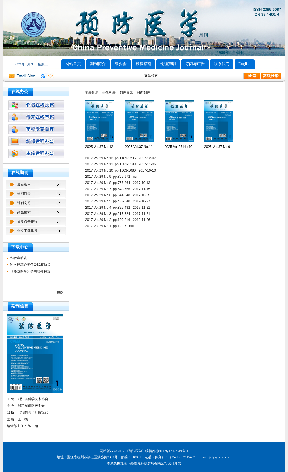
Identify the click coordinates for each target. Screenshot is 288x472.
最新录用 (24, 184)
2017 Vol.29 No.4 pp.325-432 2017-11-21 (117, 207)
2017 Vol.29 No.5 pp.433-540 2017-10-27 (117, 201)
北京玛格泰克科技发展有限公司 (144, 463)
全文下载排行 (27, 231)
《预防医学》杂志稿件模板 (30, 271)
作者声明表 (18, 258)
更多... (61, 292)
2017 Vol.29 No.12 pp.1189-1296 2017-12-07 (120, 158)
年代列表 (109, 93)
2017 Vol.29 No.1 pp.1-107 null (109, 226)
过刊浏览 (24, 203)
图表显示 (91, 93)
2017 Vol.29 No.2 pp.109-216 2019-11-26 (117, 220)
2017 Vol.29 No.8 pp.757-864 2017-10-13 (117, 183)
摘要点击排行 (27, 222)
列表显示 (126, 93)
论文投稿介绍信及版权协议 (30, 265)
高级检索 (24, 212)
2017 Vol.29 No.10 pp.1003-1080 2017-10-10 (120, 170)
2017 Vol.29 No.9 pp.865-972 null (111, 177)
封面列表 (143, 93)
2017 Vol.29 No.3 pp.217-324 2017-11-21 (117, 214)
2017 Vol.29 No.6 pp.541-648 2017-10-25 (117, 195)
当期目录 (24, 194)
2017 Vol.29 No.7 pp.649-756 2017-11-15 (117, 189)
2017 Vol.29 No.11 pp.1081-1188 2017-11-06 (120, 164)
